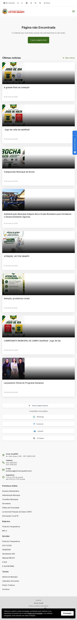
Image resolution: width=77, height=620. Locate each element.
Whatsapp (38, 417)
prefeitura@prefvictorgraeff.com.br (19, 471)
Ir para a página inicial (38, 40)
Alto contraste (9, 3)
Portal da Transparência (11, 527)
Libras (47, 3)
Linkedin (38, 431)
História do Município (10, 577)
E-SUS (4, 562)
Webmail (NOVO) (8, 558)
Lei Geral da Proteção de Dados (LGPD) (17, 512)
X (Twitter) (38, 438)
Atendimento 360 (8, 554)
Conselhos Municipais (10, 499)
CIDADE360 (6, 550)
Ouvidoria (5, 589)
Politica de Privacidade (10, 508)
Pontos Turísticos (8, 585)
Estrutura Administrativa (10, 491)
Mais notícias (69, 58)
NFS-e (4, 531)
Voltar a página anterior (38, 405)
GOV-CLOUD (7, 545)
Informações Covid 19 (10, 516)
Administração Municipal (11, 495)
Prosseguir (67, 613)
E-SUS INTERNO (8, 566)
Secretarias (6, 503)
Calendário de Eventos (10, 581)
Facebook (38, 424)
